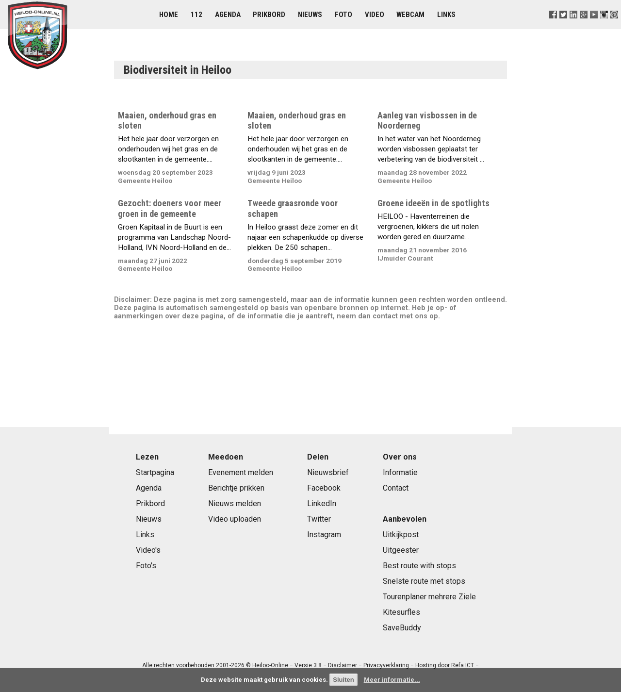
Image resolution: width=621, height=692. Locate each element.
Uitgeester (401, 550)
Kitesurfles (401, 612)
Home (168, 14)
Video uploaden (234, 519)
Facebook (324, 488)
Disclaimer (342, 665)
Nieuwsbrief (328, 472)
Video (374, 14)
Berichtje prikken (236, 488)
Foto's (146, 565)
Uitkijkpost (401, 534)
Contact (396, 488)
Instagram (324, 534)
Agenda (228, 14)
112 (196, 14)
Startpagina (155, 472)
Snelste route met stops (424, 581)
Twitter (319, 519)
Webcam (410, 14)
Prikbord (269, 14)
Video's (148, 550)
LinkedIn (321, 503)
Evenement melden (240, 472)
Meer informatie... (392, 679)
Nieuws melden (234, 503)
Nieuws (310, 14)
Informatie (400, 472)
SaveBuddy (402, 627)
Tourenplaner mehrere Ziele (429, 596)
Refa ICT (462, 665)
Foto (343, 14)
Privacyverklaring (386, 665)
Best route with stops (419, 565)
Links (446, 14)
